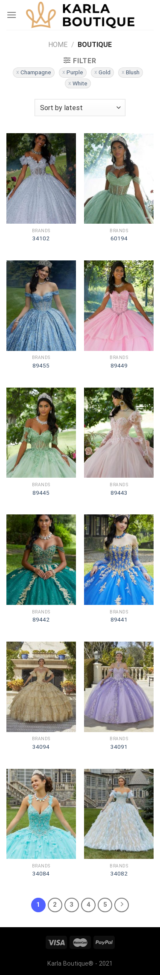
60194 (119, 238)
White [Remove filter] (80, 83)
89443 (119, 492)
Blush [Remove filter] (133, 72)
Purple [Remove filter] (75, 72)
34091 (119, 746)
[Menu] (11, 14)
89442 (40, 619)
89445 (40, 492)
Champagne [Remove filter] (35, 72)
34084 (40, 873)
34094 (40, 746)
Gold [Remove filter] (105, 72)
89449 (119, 365)
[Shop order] (80, 107)
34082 (119, 873)
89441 (119, 619)
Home (57, 45)
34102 (40, 238)
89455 (40, 365)
